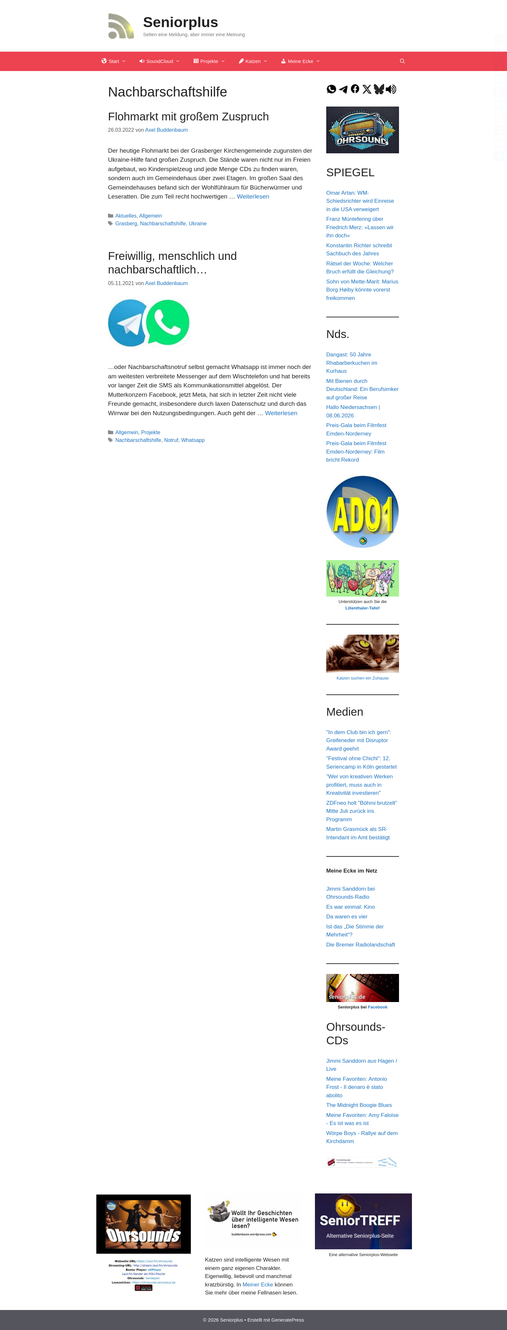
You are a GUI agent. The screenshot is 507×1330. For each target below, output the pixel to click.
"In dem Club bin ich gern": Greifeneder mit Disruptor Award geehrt (358, 740)
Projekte (150, 432)
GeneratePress (287, 1320)
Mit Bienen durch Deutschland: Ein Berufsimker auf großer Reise (362, 389)
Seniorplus (181, 22)
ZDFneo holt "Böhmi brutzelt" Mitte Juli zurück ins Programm (361, 811)
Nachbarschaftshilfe (163, 223)
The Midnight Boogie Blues (359, 1105)
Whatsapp (193, 440)
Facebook (378, 1007)
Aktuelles (126, 216)
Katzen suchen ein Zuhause (363, 678)
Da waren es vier (347, 917)
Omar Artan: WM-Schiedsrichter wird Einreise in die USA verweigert (360, 201)
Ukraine (198, 223)
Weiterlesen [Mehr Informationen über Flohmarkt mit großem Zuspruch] (253, 196)
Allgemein (150, 216)
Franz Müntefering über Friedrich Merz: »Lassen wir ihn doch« (360, 227)
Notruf (171, 440)
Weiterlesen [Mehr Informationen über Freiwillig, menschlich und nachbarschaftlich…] (281, 413)
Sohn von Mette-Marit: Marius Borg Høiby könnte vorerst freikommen (362, 290)
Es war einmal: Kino (350, 907)
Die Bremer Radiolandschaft (360, 945)
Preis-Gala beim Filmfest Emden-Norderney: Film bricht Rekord (356, 451)
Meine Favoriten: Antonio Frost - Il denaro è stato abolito (356, 1087)
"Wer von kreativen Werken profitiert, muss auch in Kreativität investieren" (359, 784)
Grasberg (126, 223)
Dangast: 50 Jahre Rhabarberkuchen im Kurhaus (351, 363)
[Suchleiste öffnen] (402, 61)
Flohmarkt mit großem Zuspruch (188, 116)
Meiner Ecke (258, 1285)
